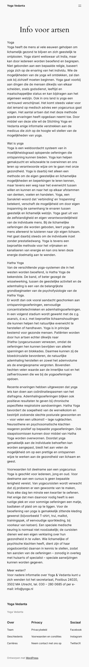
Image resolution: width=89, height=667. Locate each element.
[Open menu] (80, 6)
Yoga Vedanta (16, 5)
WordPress (32, 657)
